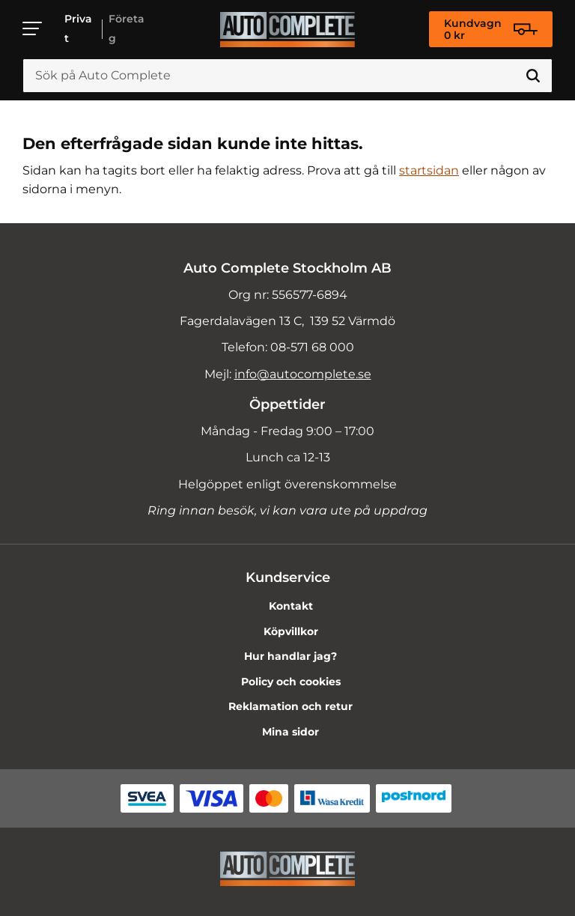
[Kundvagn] (491, 29)
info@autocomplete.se (302, 374)
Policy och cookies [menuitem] (291, 681)
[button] (33, 28)
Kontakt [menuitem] (291, 606)
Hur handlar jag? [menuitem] (290, 656)
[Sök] (533, 75)
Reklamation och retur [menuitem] (290, 706)
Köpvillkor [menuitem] (291, 631)
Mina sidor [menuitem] (290, 731)
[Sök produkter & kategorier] (287, 75)
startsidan (429, 170)
